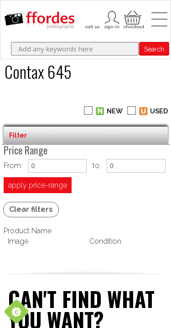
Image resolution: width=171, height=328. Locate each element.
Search (154, 49)
